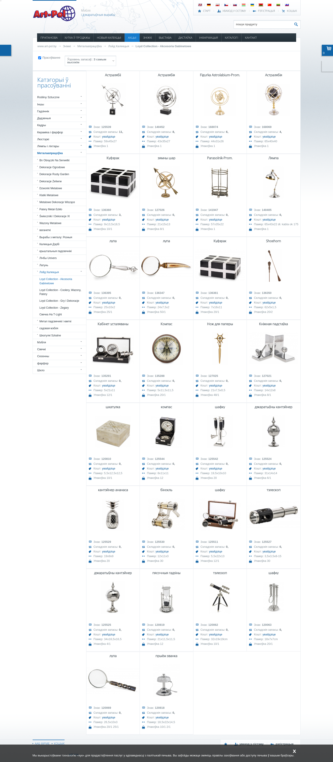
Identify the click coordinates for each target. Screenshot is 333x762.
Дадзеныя (44, 118)
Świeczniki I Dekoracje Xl (55, 216)
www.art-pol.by (47, 46)
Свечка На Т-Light (51, 314)
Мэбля (41, 342)
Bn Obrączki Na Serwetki (55, 160)
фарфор (43, 363)
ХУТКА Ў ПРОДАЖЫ (77, 38)
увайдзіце (108, 136)
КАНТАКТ (251, 38)
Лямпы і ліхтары (48, 146)
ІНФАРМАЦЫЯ (208, 38)
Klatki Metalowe (49, 195)
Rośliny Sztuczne (48, 97)
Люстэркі (43, 139)
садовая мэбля (49, 328)
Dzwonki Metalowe (51, 188)
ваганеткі (45, 230)
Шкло (41, 370)
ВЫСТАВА (165, 38)
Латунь (44, 265)
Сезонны (43, 356)
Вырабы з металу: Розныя (56, 237)
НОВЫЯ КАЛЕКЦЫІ (109, 38)
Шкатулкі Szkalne (50, 335)
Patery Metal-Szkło (51, 209)
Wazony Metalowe (51, 223)
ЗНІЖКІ (147, 38)
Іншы (40, 104)
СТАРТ (206, 11)
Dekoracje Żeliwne (51, 181)
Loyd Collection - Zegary (54, 307)
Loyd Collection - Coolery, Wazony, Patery (60, 292)
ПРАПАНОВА (49, 38)
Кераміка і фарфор (50, 132)
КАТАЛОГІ (231, 38)
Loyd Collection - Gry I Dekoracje (59, 300)
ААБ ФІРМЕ (42, 743)
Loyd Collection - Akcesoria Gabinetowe (163, 46)
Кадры (41, 125)
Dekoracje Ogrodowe (52, 167)
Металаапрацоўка (89, 46)
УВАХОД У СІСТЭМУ (234, 11)
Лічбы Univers (48, 258)
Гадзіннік (43, 111)
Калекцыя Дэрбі (49, 244)
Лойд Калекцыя (118, 46)
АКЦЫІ (132, 38)
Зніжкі (67, 46)
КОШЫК (292, 11)
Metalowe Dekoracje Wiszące (57, 202)
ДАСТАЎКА (185, 38)
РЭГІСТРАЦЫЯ (266, 11)
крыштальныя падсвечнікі (56, 251)
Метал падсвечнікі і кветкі (55, 321)
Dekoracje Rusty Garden (54, 174)
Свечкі (41, 349)
